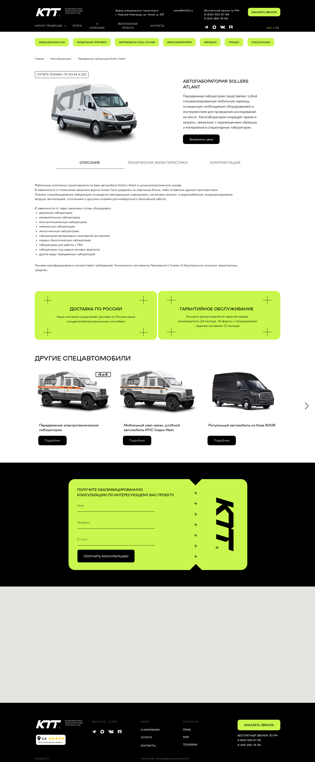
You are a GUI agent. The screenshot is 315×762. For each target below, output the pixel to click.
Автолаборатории (60, 58)
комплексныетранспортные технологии (74, 11)
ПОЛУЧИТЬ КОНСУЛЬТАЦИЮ (106, 556)
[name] (116, 505)
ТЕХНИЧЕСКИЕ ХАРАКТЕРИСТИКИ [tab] (157, 162)
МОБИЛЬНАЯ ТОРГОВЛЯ (92, 42)
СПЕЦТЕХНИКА (261, 42)
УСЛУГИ (146, 737)
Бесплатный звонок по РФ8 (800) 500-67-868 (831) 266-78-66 (221, 14)
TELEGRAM (190, 744)
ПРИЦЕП (234, 42)
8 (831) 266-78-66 (249, 744)
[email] (116, 539)
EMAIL (187, 729)
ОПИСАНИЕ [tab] (90, 162)
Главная (39, 58)
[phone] (116, 522)
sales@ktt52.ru (183, 10)
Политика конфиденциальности (165, 758)
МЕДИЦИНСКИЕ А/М (52, 42)
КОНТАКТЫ (148, 745)
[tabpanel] (157, 229)
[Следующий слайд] (307, 406)
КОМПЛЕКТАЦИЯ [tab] (225, 162)
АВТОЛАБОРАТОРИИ (179, 42)
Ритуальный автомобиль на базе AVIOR (241, 425)
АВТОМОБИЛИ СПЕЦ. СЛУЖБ (137, 42)
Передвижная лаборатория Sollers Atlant (101, 58)
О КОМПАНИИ (150, 729)
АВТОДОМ (210, 42)
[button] (264, 12)
